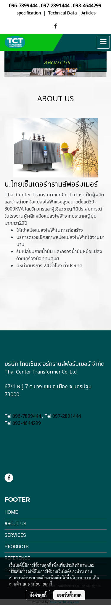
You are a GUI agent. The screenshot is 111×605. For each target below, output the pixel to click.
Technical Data (62, 13)
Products (16, 546)
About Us (15, 523)
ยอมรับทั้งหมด (69, 595)
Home (11, 512)
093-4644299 (87, 5)
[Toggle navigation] (103, 42)
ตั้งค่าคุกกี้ (38, 595)
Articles (88, 13)
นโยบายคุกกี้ (41, 583)
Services (15, 535)
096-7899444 (23, 5)
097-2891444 (55, 5)
